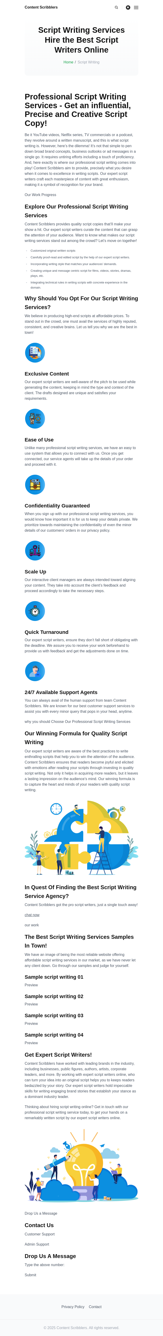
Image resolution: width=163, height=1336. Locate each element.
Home (69, 62)
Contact (95, 1307)
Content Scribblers (41, 7)
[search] (118, 7)
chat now (32, 915)
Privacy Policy (73, 1307)
